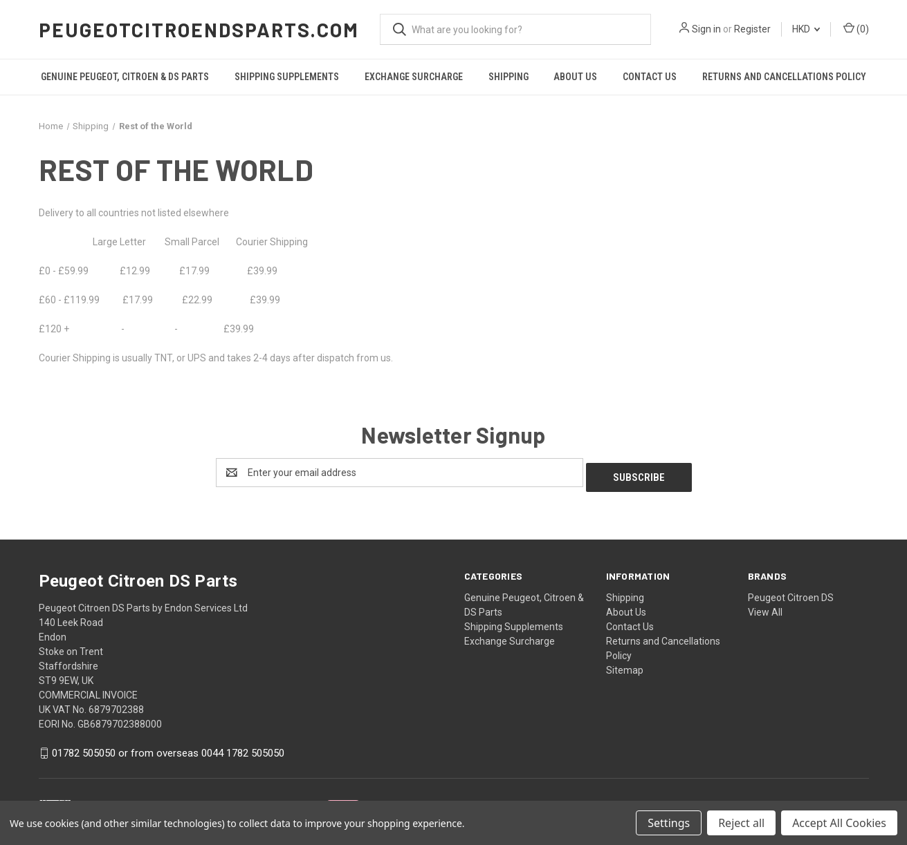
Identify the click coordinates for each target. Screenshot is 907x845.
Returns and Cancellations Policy (784, 76)
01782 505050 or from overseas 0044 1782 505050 (168, 749)
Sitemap (624, 665)
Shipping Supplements (287, 76)
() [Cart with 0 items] (856, 28)
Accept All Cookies (839, 822)
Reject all (741, 822)
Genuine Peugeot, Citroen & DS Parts (125, 76)
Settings (669, 822)
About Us (575, 76)
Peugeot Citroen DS (791, 592)
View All (765, 607)
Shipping (508, 76)
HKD (806, 29)
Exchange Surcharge (414, 76)
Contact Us (650, 76)
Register (752, 29)
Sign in (706, 29)
